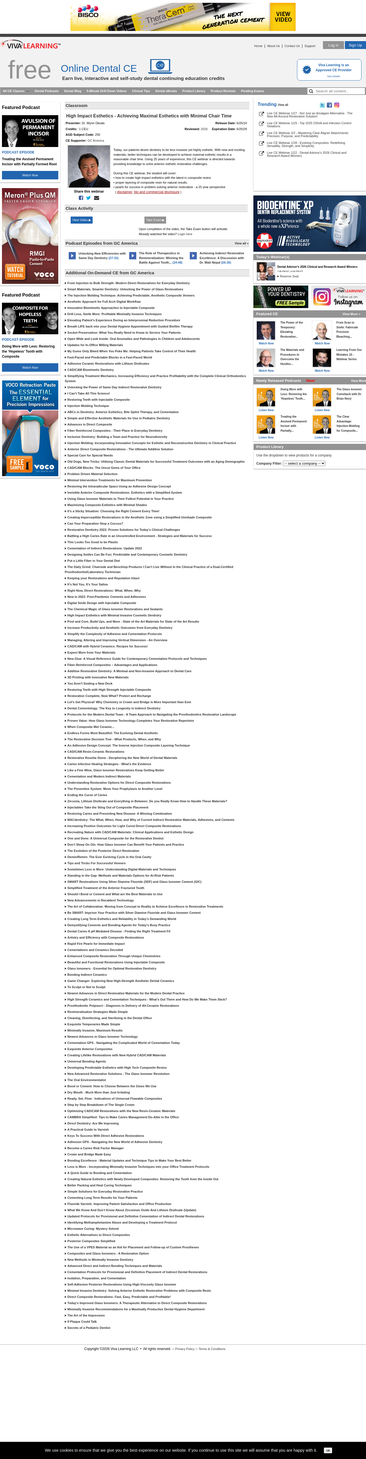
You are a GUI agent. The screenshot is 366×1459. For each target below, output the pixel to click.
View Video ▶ (81, 220)
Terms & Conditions (211, 1349)
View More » (351, 314)
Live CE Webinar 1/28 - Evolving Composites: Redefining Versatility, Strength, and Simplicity (306, 144)
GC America (96, 140)
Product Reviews (223, 91)
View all (283, 104)
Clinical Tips (141, 91)
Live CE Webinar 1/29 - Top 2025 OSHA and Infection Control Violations (309, 124)
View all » (242, 243)
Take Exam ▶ (155, 220)
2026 (204, 129)
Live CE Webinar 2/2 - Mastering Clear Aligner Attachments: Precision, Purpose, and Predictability (308, 134)
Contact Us (292, 46)
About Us (273, 46)
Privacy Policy (184, 1349)
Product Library (193, 91)
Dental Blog (72, 91)
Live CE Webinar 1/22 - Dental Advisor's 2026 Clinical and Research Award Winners (307, 154)
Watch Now (30, 175)
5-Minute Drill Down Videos (107, 91)
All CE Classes (13, 91)
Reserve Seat (289, 276)
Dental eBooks (166, 91)
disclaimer (124, 192)
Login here (185, 234)
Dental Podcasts (47, 91)
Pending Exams (252, 91)
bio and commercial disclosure (156, 192)
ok (328, 1450)
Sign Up (355, 45)
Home (258, 46)
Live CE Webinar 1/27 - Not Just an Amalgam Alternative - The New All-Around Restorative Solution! (309, 115)
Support (309, 46)
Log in (333, 45)
